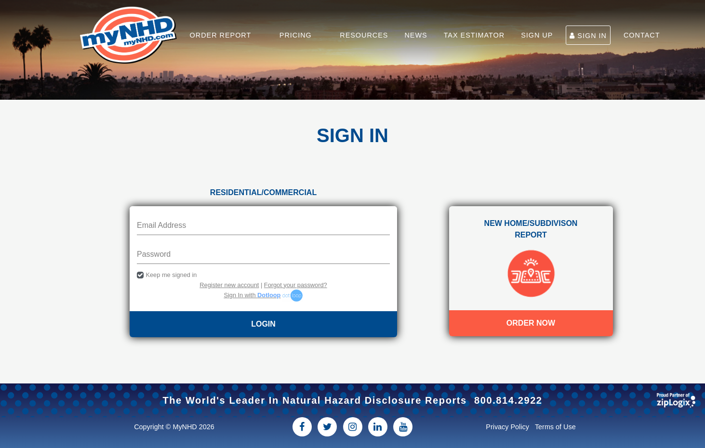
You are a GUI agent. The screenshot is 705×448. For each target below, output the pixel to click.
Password (154, 254)
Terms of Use (555, 427)
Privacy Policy (507, 427)
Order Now (530, 323)
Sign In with (252, 295)
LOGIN (263, 324)
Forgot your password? (295, 285)
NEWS (415, 35)
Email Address (161, 225)
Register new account (229, 285)
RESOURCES (364, 35)
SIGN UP (537, 35)
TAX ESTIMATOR (474, 35)
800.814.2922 (508, 400)
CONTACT (642, 35)
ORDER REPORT (221, 35)
